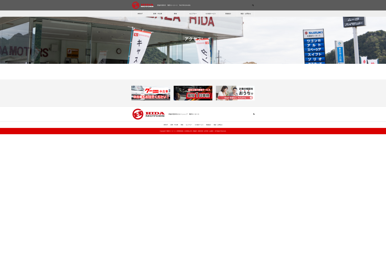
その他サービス (210, 13)
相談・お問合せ (246, 13)
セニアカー (193, 13)
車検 (175, 13)
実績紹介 (228, 13)
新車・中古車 (157, 13)
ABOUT (140, 13)
